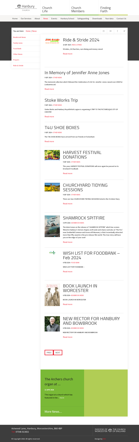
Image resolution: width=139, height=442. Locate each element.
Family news (18, 43)
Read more (67, 53)
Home (15, 18)
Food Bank (17, 48)
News (45, 18)
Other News (17, 54)
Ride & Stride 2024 (81, 39)
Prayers (16, 60)
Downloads (97, 18)
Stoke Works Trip (61, 99)
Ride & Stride (18, 65)
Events (54, 18)
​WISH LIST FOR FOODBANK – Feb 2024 (91, 255)
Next (57, 352)
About (37, 18)
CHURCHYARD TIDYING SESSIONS (85, 187)
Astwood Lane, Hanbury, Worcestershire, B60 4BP (36, 428)
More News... (53, 412)
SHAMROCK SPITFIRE (84, 217)
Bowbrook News (19, 37)
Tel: (13, 431)
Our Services (26, 18)
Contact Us (121, 18)
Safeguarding (83, 18)
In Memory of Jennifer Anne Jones (77, 72)
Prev (49, 352)
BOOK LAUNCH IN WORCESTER (80, 288)
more (61, 397)
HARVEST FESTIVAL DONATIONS (82, 154)
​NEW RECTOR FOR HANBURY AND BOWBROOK (91, 321)
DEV (104, 439)
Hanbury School (67, 18)
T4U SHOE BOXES (62, 127)
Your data (109, 18)
